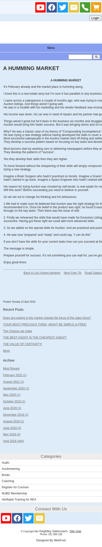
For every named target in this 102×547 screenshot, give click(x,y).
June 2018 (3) (12, 428)
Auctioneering (11, 469)
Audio (5, 462)
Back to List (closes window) (42, 273)
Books (6, 475)
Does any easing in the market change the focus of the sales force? (47, 318)
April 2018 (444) (13, 441)
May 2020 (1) (11, 395)
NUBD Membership (14, 493)
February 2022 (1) (14, 375)
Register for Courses (15, 487)
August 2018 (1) (13, 421)
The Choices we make (17, 331)
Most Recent (11, 368)
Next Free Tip (72, 273)
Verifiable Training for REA (19, 499)
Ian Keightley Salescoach (50, 531)
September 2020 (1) (16, 388)
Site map (75, 531)
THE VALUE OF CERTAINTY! (22, 344)
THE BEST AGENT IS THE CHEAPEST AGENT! (34, 337)
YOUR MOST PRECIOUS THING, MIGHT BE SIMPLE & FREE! (45, 324)
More (6, 351)
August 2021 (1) (13, 382)
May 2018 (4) (11, 434)
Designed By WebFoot (51, 540)
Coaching (8, 481)
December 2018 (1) (15, 414)
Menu (51, 48)
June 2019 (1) (12, 408)
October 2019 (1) (14, 401)
